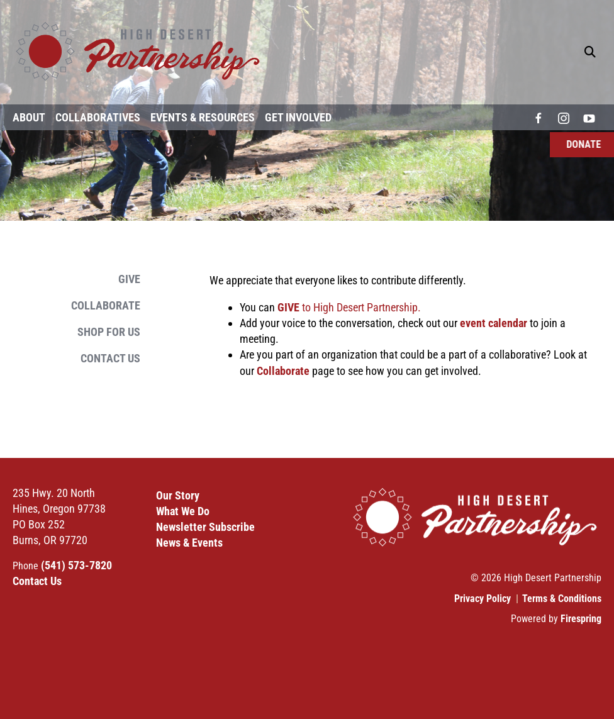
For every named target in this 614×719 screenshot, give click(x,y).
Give (129, 279)
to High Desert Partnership (347, 307)
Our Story (177, 495)
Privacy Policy (482, 599)
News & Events (189, 542)
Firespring (581, 619)
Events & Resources (202, 117)
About (29, 117)
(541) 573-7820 (76, 565)
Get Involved (298, 117)
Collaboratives (97, 117)
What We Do (182, 511)
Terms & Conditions (561, 599)
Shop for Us (108, 331)
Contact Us (110, 358)
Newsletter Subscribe (205, 526)
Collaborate (105, 305)
